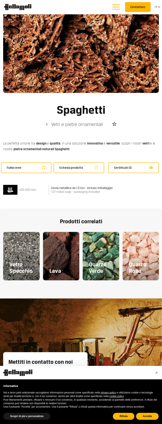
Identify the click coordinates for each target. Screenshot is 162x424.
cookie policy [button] (116, 396)
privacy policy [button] (108, 392)
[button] (156, 372)
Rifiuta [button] (123, 416)
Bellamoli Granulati (20, 7)
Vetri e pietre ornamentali (74, 124)
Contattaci (137, 7)
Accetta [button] (147, 416)
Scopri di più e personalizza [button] (26, 416)
